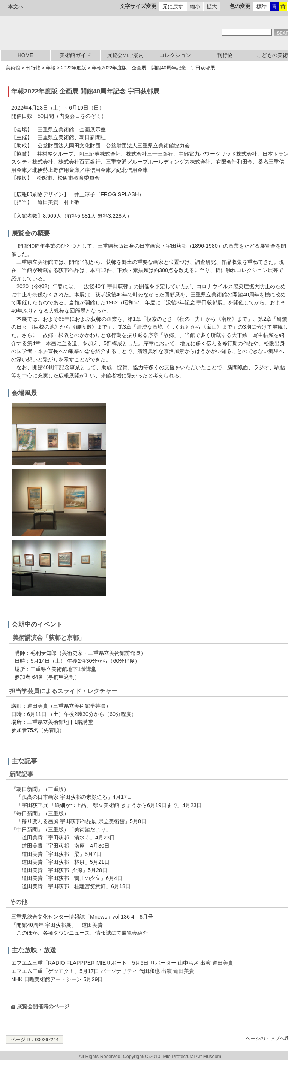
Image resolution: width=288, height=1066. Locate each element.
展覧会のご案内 (125, 55)
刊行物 (225, 55)
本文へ (16, 6)
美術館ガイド (75, 55)
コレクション (175, 55)
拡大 (212, 6)
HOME (25, 55)
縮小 (195, 6)
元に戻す (172, 6)
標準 (261, 6)
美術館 (13, 68)
